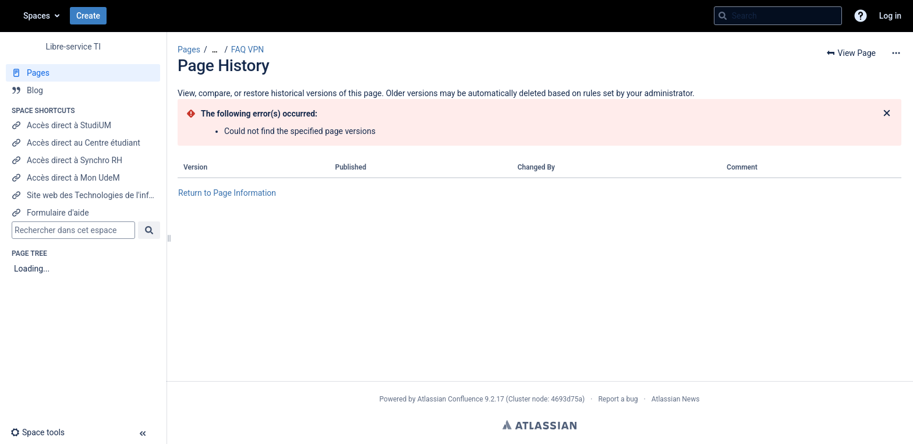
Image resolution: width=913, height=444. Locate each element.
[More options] (896, 53)
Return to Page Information (227, 193)
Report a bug (618, 399)
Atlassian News (676, 399)
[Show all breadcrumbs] (214, 50)
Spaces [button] (36, 15)
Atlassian (539, 424)
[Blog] (83, 90)
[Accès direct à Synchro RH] (83, 160)
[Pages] (83, 73)
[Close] (887, 113)
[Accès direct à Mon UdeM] (83, 177)
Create (88, 15)
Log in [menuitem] (890, 15)
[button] (860, 15)
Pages (189, 49)
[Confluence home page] (11, 15)
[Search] (722, 15)
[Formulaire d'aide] (83, 212)
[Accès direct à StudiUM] (83, 125)
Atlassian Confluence (450, 399)
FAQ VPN (247, 49)
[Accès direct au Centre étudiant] (83, 142)
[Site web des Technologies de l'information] (83, 195)
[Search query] (778, 15)
